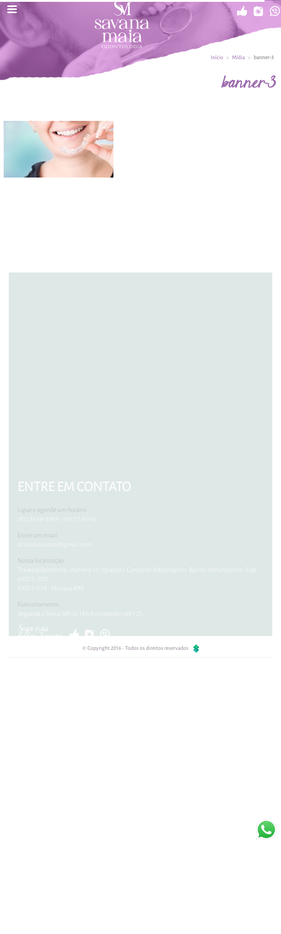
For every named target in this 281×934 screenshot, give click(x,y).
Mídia (238, 57)
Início (217, 57)
